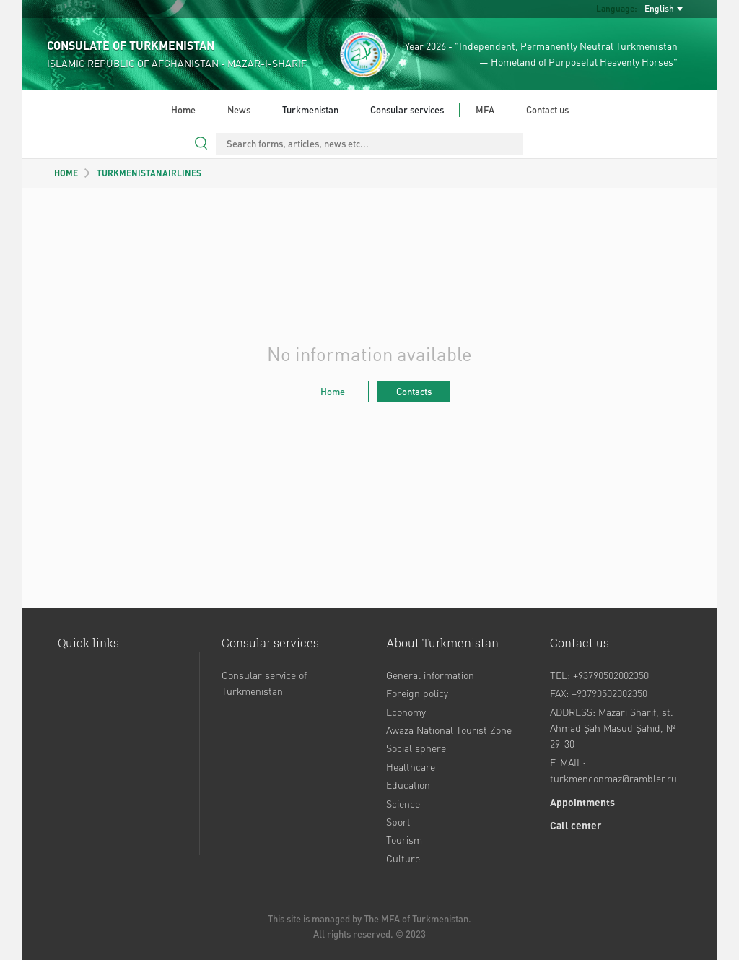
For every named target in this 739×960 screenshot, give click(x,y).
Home (183, 109)
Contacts (414, 391)
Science (403, 803)
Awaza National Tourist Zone (449, 729)
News (238, 109)
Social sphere (416, 747)
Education (408, 784)
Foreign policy (417, 692)
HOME (66, 173)
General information (430, 674)
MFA (485, 109)
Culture (403, 858)
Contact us (547, 109)
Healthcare (410, 766)
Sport (398, 821)
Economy (406, 711)
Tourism (404, 839)
